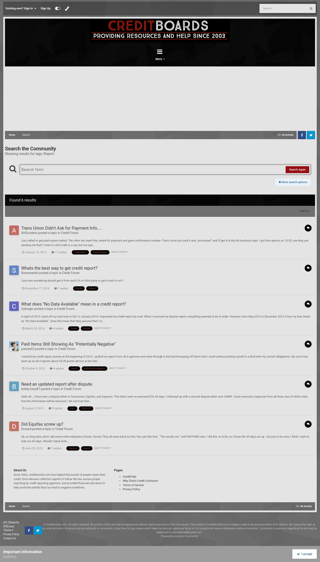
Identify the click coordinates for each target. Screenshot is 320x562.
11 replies (59, 252)
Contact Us (9, 538)
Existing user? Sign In (21, 8)
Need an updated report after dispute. (57, 384)
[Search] (272, 8)
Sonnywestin (29, 273)
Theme (8, 530)
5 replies (56, 408)
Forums (148, 59)
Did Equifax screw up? (42, 424)
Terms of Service (133, 485)
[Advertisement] (160, 99)
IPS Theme (9, 522)
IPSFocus (8, 526)
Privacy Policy (131, 489)
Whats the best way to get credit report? (59, 268)
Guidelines (9, 556)
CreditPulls (129, 476)
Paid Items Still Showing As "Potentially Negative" (68, 344)
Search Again (297, 169)
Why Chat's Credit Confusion (140, 480)
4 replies (56, 328)
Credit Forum (69, 233)
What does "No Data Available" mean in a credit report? (73, 304)
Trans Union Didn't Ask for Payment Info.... (61, 228)
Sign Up (45, 8)
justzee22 (27, 349)
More (171, 59)
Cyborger (27, 309)
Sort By (305, 211)
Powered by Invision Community (179, 536)
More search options (293, 182)
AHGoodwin (29, 233)
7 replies (61, 288)
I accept (304, 554)
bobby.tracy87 (30, 389)
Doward (26, 429)
